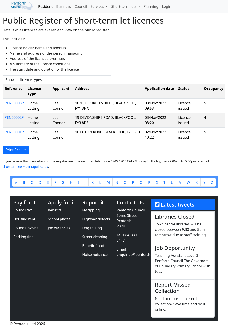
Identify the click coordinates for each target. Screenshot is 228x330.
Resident (45, 6)
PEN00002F (14, 117)
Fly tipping (91, 210)
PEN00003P (14, 103)
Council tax (22, 210)
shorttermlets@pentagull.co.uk (25, 166)
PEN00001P (14, 132)
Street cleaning (94, 236)
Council (81, 6)
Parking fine (23, 236)
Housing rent (24, 219)
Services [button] (97, 6)
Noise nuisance (95, 254)
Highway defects (96, 219)
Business (63, 6)
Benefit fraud (93, 245)
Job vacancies (59, 227)
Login (166, 6)
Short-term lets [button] (124, 6)
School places (59, 219)
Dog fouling (92, 227)
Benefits (54, 210)
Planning (151, 6)
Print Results (16, 149)
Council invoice (25, 227)
